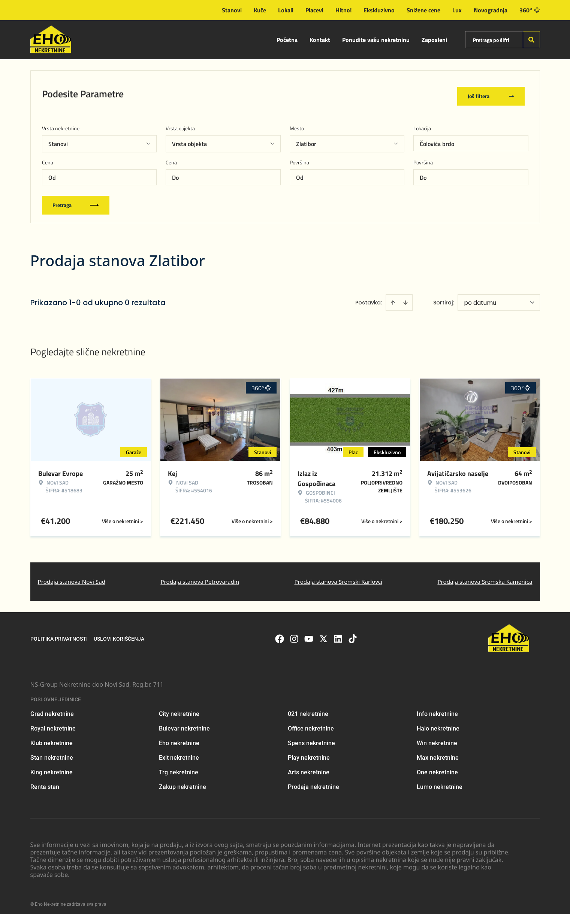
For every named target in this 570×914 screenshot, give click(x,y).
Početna (287, 39)
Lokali (285, 10)
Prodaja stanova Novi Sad (72, 576)
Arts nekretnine (308, 767)
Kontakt (320, 39)
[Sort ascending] (392, 297)
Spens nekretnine (311, 738)
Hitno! (343, 10)
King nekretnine (51, 767)
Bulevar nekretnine (184, 723)
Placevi (314, 10)
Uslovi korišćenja (119, 634)
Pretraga (75, 200)
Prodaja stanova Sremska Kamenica (484, 576)
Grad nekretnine (52, 709)
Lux (457, 10)
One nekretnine (437, 767)
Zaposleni (434, 39)
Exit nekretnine (179, 752)
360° (529, 10)
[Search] (531, 39)
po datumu (480, 298)
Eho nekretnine (179, 738)
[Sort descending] (405, 297)
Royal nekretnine (53, 723)
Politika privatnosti (59, 634)
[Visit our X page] (323, 633)
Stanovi (232, 10)
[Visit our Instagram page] (294, 633)
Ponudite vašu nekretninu (376, 39)
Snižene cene (423, 10)
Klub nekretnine (51, 738)
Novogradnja (490, 10)
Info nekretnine (437, 709)
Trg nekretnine (178, 767)
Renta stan (44, 782)
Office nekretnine (311, 723)
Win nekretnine (437, 738)
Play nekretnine (309, 752)
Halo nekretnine (438, 723)
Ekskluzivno (379, 10)
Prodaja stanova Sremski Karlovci (339, 576)
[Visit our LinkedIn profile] (338, 633)
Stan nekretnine (51, 752)
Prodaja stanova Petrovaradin (199, 576)
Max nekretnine (438, 752)
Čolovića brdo (437, 138)
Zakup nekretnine (182, 782)
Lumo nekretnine (439, 782)
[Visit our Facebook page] (279, 633)
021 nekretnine (308, 709)
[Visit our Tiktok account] (352, 633)
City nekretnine (179, 709)
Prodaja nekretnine (313, 782)
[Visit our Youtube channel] (308, 633)
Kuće (260, 10)
